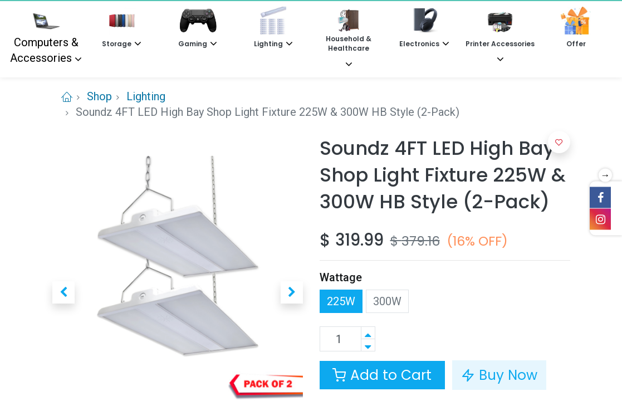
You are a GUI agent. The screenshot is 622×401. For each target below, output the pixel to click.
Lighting (145, 96)
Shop (99, 96)
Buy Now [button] (499, 375)
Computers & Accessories (44, 36)
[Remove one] (368, 345)
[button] (63, 292)
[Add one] (368, 333)
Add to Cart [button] (382, 375)
